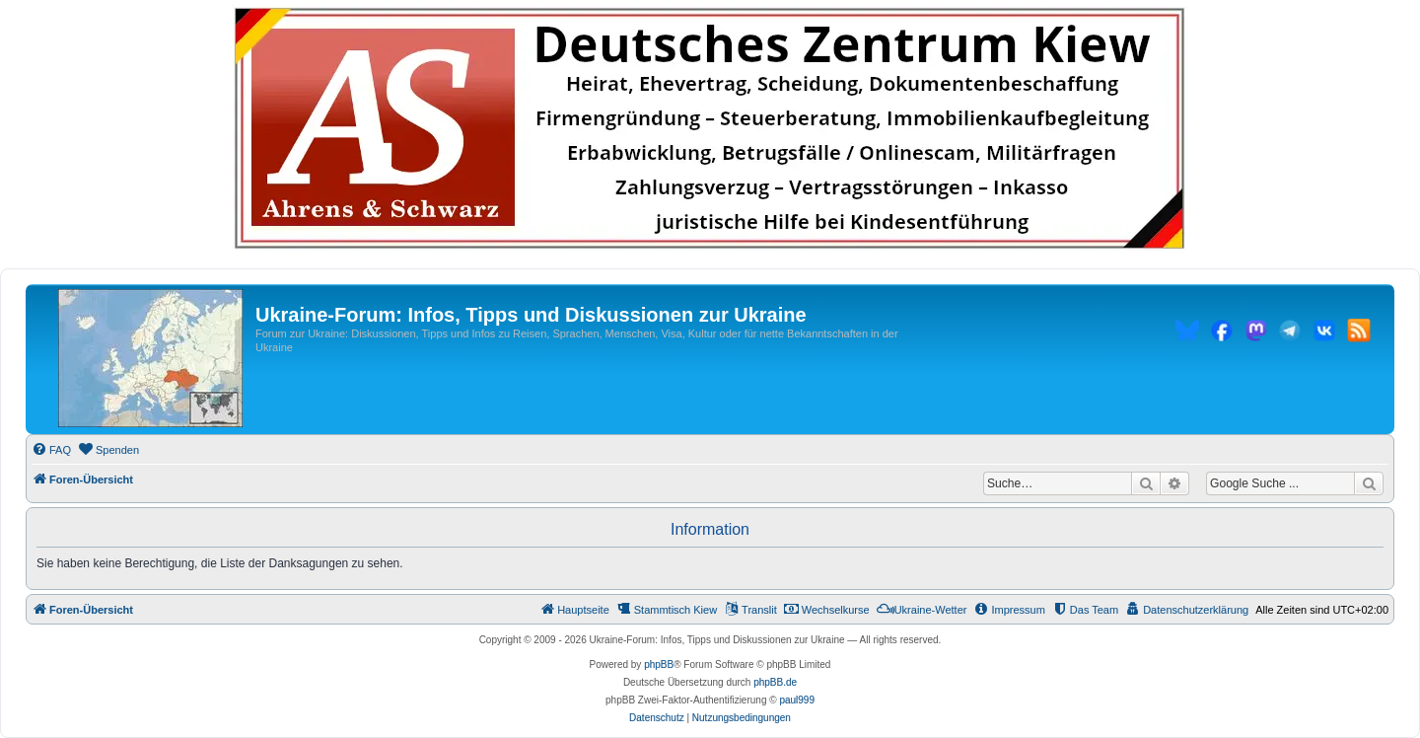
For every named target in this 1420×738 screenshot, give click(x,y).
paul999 (797, 700)
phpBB (659, 664)
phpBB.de (775, 682)
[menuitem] (51, 450)
